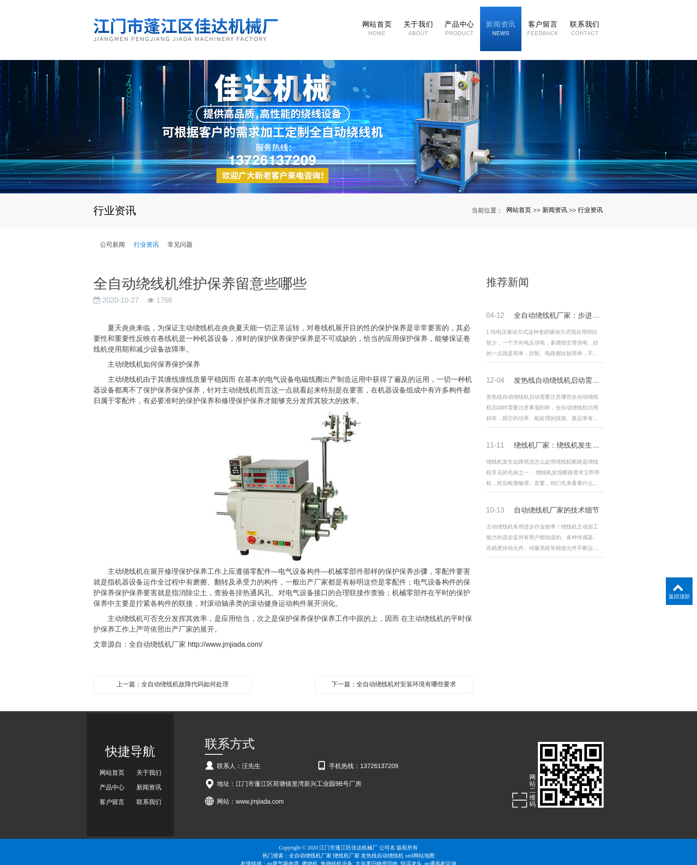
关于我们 (148, 757)
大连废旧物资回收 (376, 848)
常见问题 (180, 228)
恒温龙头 (411, 848)
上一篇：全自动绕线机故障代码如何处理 (172, 668)
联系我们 (148, 786)
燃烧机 (310, 848)
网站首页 (518, 194)
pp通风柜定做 (441, 848)
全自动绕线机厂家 (310, 840)
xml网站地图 (420, 840)
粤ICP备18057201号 (349, 856)
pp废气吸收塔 (283, 848)
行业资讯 (590, 194)
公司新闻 (112, 228)
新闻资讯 (554, 194)
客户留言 (112, 786)
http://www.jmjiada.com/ (225, 629)
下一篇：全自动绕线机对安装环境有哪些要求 (394, 668)
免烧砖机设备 (336, 848)
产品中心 (112, 772)
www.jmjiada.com (260, 785)
